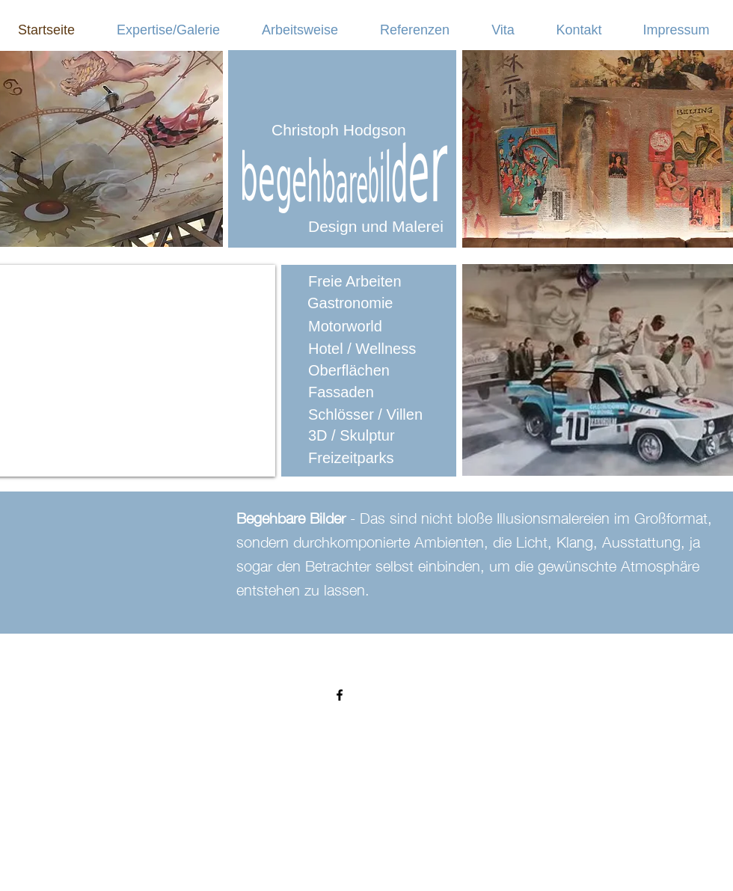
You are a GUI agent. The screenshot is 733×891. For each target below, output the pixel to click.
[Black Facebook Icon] (339, 695)
